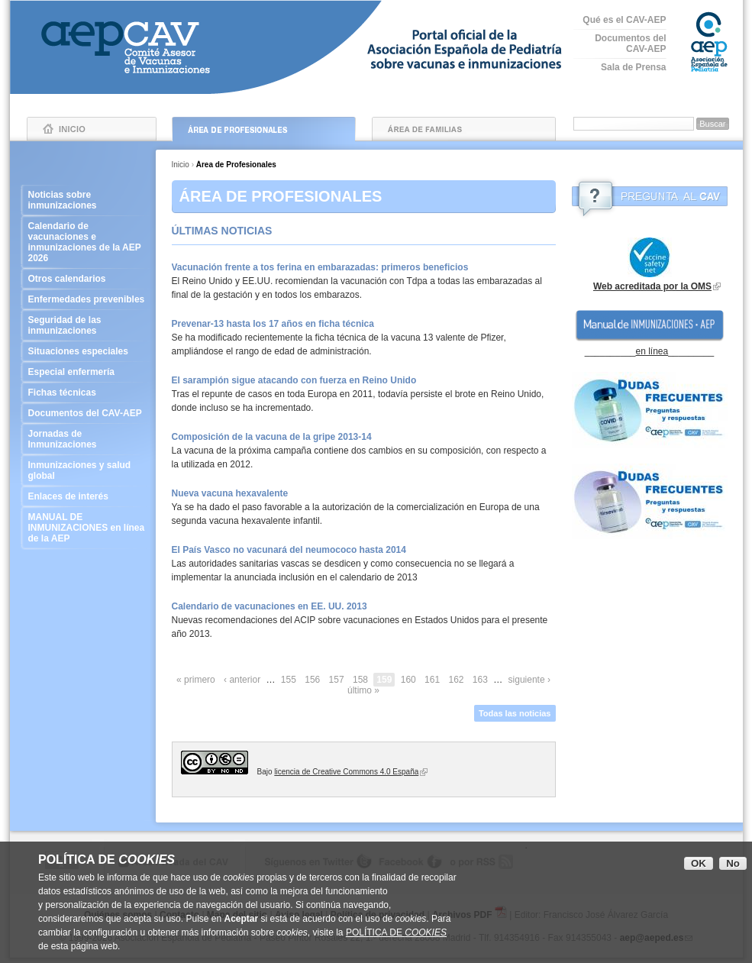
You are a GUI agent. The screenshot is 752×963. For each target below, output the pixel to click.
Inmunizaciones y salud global (87, 470)
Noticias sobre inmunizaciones (87, 200)
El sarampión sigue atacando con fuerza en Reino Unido (294, 380)
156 (312, 679)
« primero (195, 679)
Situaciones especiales (87, 351)
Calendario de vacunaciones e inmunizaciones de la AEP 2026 (87, 242)
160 (408, 679)
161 (432, 679)
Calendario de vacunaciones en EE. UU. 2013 (269, 606)
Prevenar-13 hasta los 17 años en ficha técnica (273, 323)
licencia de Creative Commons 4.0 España (346, 771)
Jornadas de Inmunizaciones (87, 439)
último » (363, 690)
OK (698, 863)
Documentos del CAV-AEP (630, 43)
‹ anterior (242, 679)
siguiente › (529, 679)
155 (288, 679)
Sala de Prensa (633, 67)
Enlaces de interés (87, 496)
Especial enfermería (87, 372)
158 (360, 679)
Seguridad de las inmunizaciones (87, 325)
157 (336, 679)
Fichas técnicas (87, 392)
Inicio (92, 129)
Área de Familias (464, 129)
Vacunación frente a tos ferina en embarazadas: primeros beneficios (320, 267)
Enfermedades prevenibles (87, 299)
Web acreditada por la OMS (652, 286)
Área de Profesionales (264, 129)
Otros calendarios (87, 279)
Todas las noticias (515, 713)
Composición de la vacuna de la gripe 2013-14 (272, 436)
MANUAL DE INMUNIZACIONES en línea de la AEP (87, 527)
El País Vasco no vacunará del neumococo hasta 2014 (289, 550)
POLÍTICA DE (396, 932)
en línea (651, 351)
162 (455, 679)
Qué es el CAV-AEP (624, 20)
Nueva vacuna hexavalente (230, 493)
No (733, 863)
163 (480, 679)
